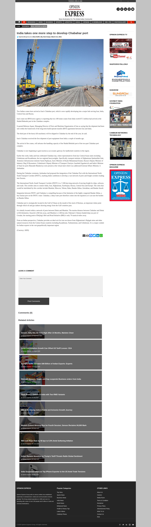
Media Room (101, 497)
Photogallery (120, 22)
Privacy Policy (101, 506)
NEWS (41, 22)
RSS (98, 517)
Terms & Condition (102, 500)
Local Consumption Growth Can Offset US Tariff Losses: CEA (46, 348)
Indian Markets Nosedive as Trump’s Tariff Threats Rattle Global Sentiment (51, 456)
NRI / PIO (108, 22)
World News (60, 503)
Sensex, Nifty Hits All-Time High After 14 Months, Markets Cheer (47, 333)
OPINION (86, 22)
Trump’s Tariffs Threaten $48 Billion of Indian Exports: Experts (46, 364)
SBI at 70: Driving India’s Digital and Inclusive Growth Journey (46, 410)
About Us (100, 492)
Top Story (60, 492)
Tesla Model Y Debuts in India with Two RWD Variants (43, 395)
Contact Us (100, 514)
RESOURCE (32, 22)
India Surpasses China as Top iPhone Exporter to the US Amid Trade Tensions (53, 472)
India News (60, 500)
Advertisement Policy (103, 508)
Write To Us (100, 511)
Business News (61, 497)
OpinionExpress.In (24, 37)
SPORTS (59, 22)
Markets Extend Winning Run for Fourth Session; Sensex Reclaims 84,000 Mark (53, 425)
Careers (99, 495)
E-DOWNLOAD (97, 22)
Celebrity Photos (62, 514)
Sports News (61, 495)
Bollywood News (62, 506)
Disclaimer (100, 503)
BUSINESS (49, 22)
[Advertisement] (60, 253)
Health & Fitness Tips (63, 508)
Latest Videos (61, 511)
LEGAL (78, 22)
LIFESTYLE (68, 22)
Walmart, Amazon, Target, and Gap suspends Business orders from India (51, 379)
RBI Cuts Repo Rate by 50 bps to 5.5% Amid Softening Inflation (47, 441)
